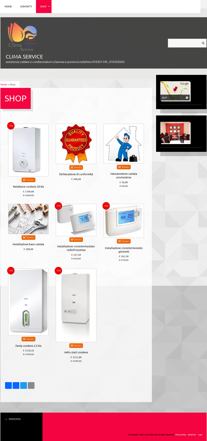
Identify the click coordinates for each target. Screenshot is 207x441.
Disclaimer (192, 435)
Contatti (26, 6)
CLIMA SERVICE (24, 57)
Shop (44, 6)
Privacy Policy (180, 435)
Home (8, 6)
